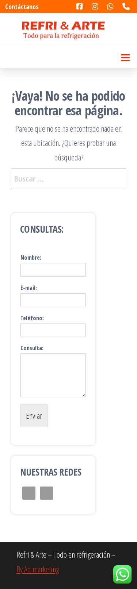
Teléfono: (32, 318)
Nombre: (30, 257)
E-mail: (28, 288)
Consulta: (31, 348)
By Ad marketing (37, 568)
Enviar (34, 415)
